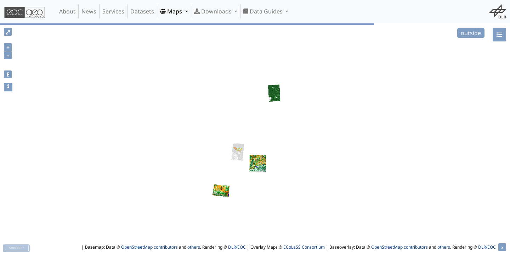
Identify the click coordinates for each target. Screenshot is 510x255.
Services (113, 11)
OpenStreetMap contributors (149, 247)
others (193, 247)
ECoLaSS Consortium (304, 247)
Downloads (213, 11)
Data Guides (263, 11)
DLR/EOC (237, 247)
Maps (171, 11)
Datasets (142, 11)
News (88, 11)
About (67, 11)
